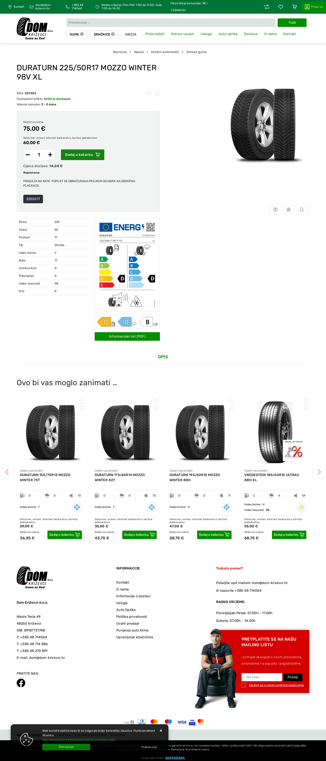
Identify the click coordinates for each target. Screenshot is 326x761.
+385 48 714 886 (34, 644)
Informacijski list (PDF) (127, 336)
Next (319, 472)
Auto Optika (126, 610)
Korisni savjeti (184, 34)
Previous (7, 472)
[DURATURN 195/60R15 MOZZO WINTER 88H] (214, 535)
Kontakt (19, 7)
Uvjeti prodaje (127, 623)
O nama (272, 34)
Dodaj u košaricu (82, 154)
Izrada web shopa (152, 758)
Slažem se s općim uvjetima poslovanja (276, 685)
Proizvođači (156, 34)
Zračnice (103, 34)
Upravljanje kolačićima (134, 637)
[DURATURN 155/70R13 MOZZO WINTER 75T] (64, 535)
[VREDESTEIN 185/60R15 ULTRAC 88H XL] (289, 535)
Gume (74, 34)
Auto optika (229, 34)
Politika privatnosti (131, 617)
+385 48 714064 (77, 6)
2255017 (33, 199)
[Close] (66, 747)
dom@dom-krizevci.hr (43, 6)
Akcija (132, 34)
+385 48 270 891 (33, 651)
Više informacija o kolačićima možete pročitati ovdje (78, 740)
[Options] (149, 747)
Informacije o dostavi (133, 596)
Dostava (252, 34)
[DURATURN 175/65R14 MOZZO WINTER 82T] (139, 535)
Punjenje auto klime (132, 630)
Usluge (207, 34)
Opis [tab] (163, 356)
